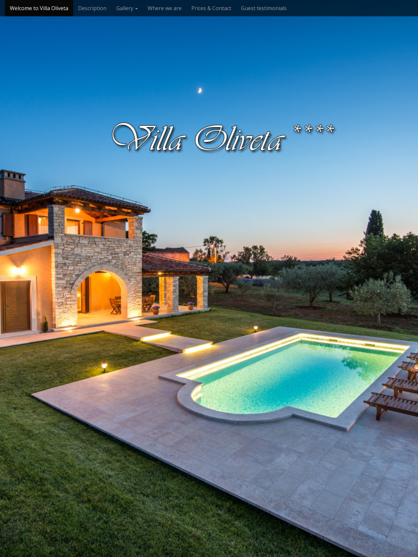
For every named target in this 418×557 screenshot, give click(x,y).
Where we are (165, 8)
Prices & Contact (211, 8)
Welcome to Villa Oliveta (39, 8)
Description (92, 8)
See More (209, 301)
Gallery (127, 8)
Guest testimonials (264, 8)
